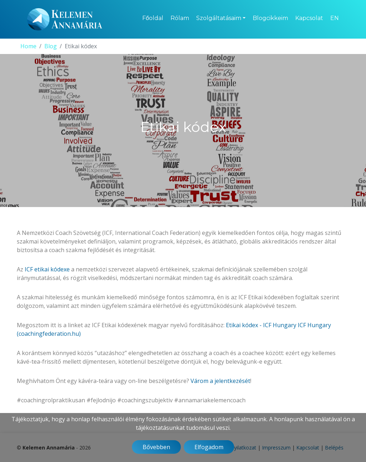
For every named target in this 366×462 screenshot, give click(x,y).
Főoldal (152, 18)
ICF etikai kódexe (47, 269)
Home (28, 46)
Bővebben (156, 447)
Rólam (179, 18)
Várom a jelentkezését (220, 381)
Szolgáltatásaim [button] (218, 18)
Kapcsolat (309, 18)
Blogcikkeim (270, 18)
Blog (50, 46)
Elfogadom (208, 447)
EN (334, 18)
